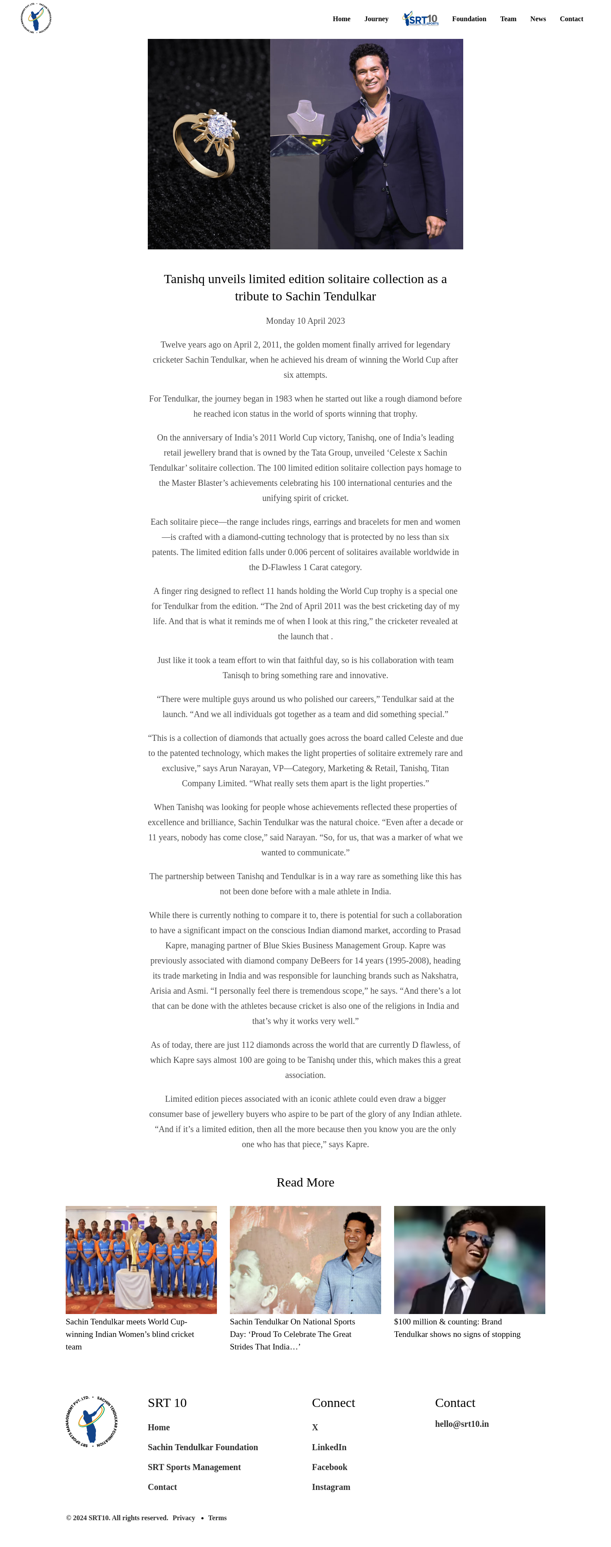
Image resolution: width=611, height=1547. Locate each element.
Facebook (329, 1468)
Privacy (183, 1519)
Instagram (331, 1488)
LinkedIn (329, 1448)
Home (341, 19)
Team (508, 19)
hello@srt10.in (462, 1425)
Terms (217, 1519)
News (538, 19)
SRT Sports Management (194, 1468)
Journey (376, 19)
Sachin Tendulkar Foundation (203, 1448)
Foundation (469, 19)
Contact (571, 19)
